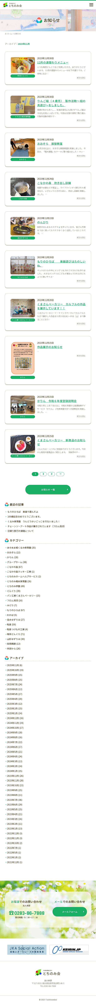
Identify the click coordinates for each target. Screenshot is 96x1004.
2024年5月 (12, 751)
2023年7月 (12, 799)
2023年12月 (13, 775)
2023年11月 (13, 780)
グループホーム (14, 562)
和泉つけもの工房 (16, 629)
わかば (10, 615)
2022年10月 (13, 843)
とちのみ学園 (13, 586)
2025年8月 (12, 679)
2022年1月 (12, 857)
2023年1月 (12, 828)
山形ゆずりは (13, 639)
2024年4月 (12, 756)
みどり (10, 605)
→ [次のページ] (60, 474)
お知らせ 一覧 (48, 489)
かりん (10, 557)
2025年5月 (12, 694)
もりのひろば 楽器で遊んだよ (23, 511)
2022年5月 (12, 852)
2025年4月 (12, 698)
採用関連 (11, 643)
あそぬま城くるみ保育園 (19, 547)
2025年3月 (12, 703)
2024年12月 (13, 718)
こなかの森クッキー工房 (19, 571)
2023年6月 (12, 804)
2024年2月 (12, 766)
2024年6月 (12, 746)
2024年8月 (12, 737)
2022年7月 (12, 847)
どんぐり (11, 590)
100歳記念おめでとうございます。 (25, 516)
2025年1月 (12, 713)
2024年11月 (13, 722)
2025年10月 (13, 670)
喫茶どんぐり (13, 634)
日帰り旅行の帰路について (21, 530)
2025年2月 (12, 708)
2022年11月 (13, 838)
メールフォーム (69, 911)
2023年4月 (12, 814)
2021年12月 (13, 862)
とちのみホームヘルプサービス (22, 576)
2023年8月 (12, 795)
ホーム (8, 33)
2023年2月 (12, 823)
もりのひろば (13, 610)
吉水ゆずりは (13, 619)
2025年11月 (13, 665)
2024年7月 (12, 742)
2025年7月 (12, 684)
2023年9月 (12, 790)
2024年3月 (12, 761)
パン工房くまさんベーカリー (21, 595)
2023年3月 (12, 819)
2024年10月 (13, 727)
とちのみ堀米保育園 (17, 581)
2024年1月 (12, 770)
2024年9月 (12, 732)
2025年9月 (12, 674)
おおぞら (11, 552)
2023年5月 (12, 809)
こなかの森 (12, 566)
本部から (11, 648)
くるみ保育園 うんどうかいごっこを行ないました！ (34, 521)
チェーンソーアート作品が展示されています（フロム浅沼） (37, 526)
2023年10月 (13, 785)
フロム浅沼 (12, 600)
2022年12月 (13, 833)
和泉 (9, 624)
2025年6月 (12, 689)
